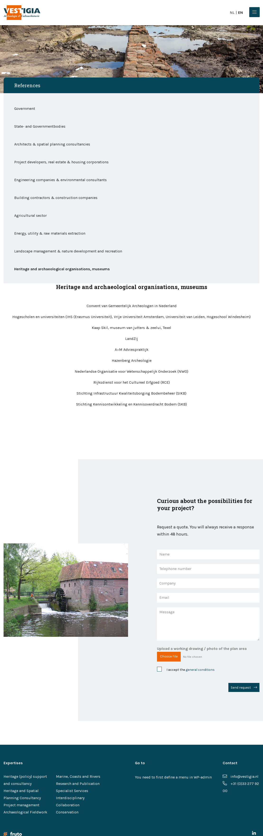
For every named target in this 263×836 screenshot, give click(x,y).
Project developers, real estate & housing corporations (62, 162)
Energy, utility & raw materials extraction (49, 233)
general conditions (200, 670)
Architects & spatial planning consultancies (52, 144)
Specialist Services (72, 790)
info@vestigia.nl (240, 776)
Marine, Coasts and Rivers (78, 776)
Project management (21, 805)
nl (232, 12)
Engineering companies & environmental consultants (60, 180)
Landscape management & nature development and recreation (68, 251)
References (27, 85)
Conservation (67, 812)
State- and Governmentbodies (39, 126)
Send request (241, 688)
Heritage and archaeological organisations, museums (62, 269)
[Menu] (254, 12)
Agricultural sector (30, 215)
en (240, 12)
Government (24, 108)
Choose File (169, 656)
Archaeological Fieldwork (25, 812)
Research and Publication (78, 783)
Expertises (13, 763)
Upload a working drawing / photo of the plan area (202, 648)
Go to (140, 763)
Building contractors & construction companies (55, 197)
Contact (230, 763)
